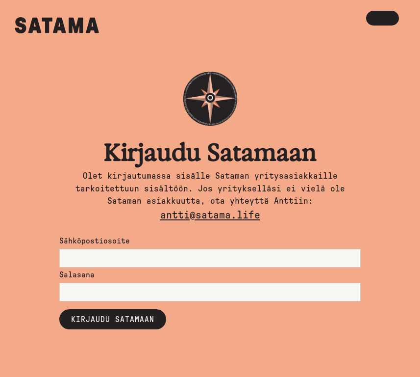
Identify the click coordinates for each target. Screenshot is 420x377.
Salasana (77, 275)
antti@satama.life (210, 215)
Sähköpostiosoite (94, 241)
